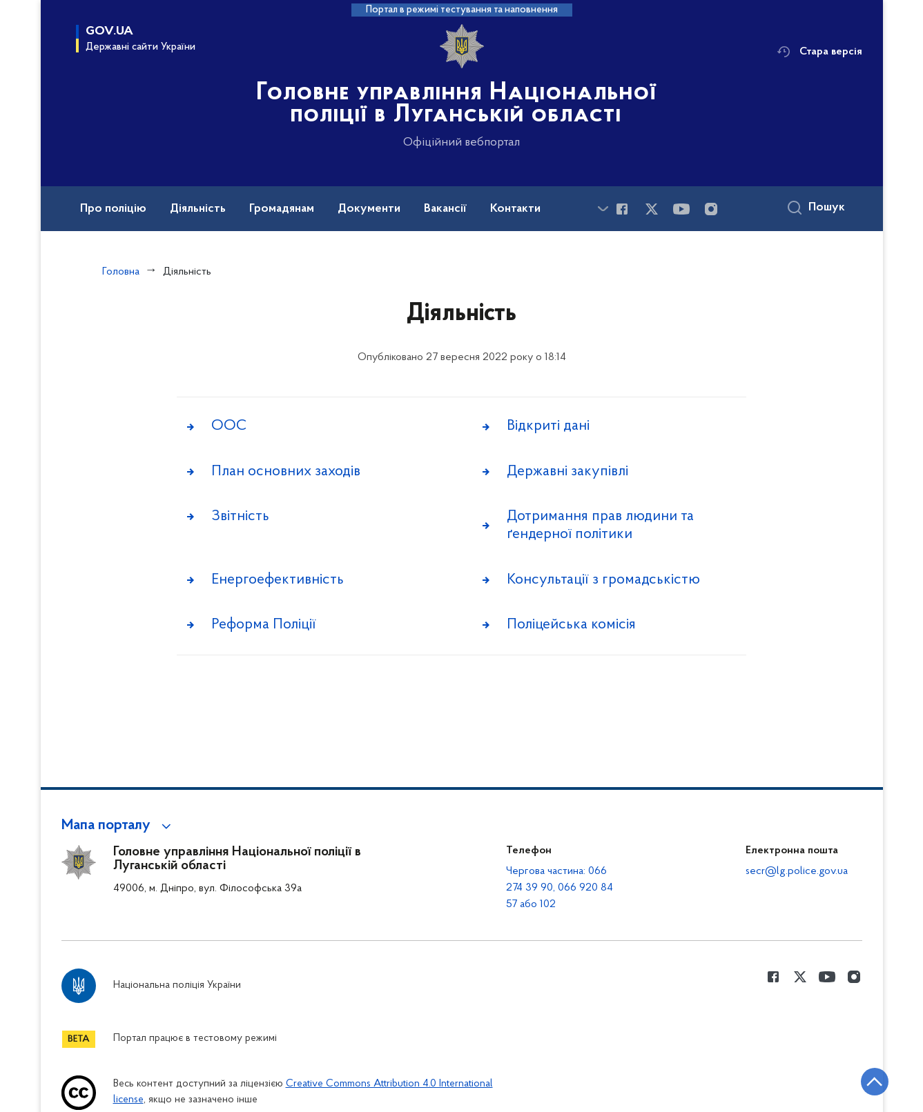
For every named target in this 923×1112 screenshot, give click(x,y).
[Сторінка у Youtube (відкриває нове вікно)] (681, 209)
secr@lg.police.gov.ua (797, 871)
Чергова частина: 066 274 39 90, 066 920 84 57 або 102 (559, 888)
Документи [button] (369, 209)
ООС (228, 427)
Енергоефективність (277, 582)
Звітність (240, 518)
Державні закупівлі (567, 472)
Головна (120, 271)
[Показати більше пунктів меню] (603, 208)
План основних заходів (285, 472)
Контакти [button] (515, 209)
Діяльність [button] (198, 209)
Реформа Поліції (263, 628)
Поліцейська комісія (571, 628)
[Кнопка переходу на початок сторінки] (871, 1081)
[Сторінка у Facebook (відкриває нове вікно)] (622, 209)
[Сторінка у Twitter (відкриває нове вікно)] (651, 209)
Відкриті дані (548, 427)
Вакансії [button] (445, 209)
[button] (118, 825)
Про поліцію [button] (113, 209)
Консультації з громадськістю (603, 582)
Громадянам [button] (281, 209)
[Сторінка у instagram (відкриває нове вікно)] (711, 209)
